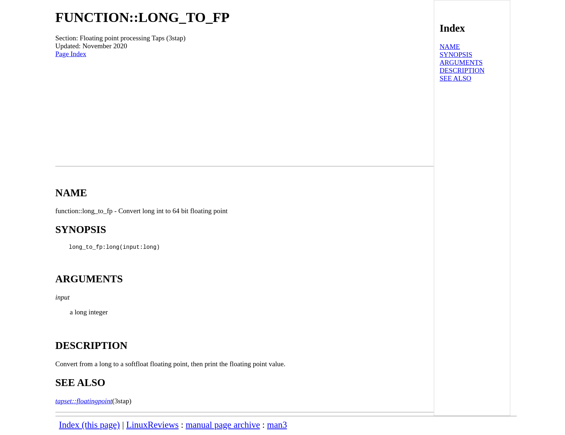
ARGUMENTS (461, 62)
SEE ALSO (455, 78)
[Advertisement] (244, 112)
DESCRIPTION (462, 70)
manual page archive (223, 426)
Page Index (70, 54)
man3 (277, 426)
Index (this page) (89, 426)
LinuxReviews (152, 426)
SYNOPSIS (456, 54)
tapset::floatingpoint (83, 402)
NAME (450, 46)
